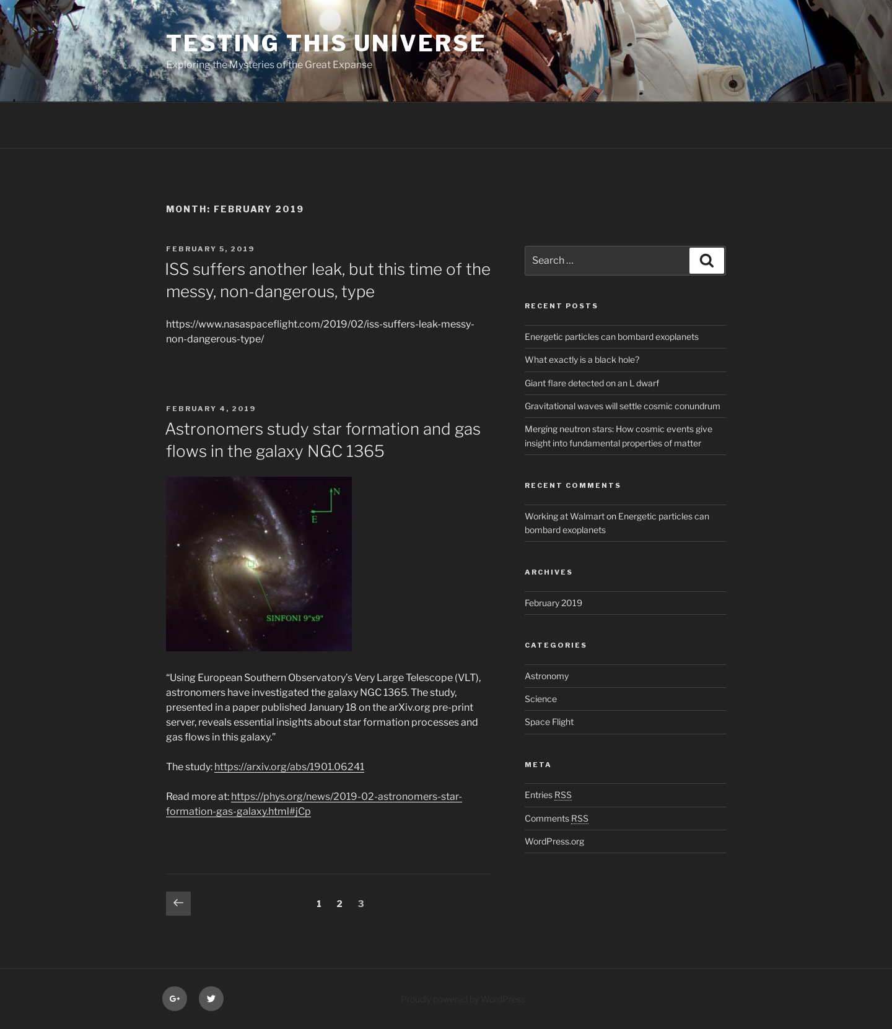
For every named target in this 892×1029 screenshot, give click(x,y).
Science (541, 698)
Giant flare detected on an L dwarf (592, 383)
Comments (556, 818)
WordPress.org (554, 841)
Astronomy (547, 676)
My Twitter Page (318, 125)
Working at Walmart (565, 516)
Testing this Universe (326, 43)
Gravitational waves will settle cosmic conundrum (622, 406)
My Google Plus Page (211, 125)
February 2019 (553, 602)
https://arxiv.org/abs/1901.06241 (289, 767)
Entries (548, 794)
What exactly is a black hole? (582, 359)
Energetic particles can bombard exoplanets (612, 336)
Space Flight (549, 721)
